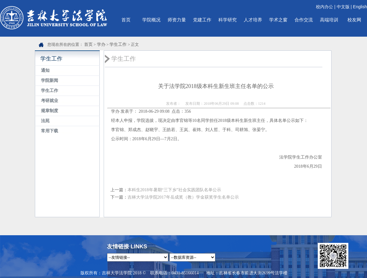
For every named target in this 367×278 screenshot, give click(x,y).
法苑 (45, 121)
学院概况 (151, 19)
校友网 (354, 19)
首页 (126, 19)
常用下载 (49, 131)
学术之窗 (278, 19)
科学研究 (227, 19)
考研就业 (49, 100)
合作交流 (304, 19)
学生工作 (118, 44)
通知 (45, 70)
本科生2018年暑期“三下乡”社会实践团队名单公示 (174, 190)
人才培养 (253, 19)
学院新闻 (49, 80)
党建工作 (202, 19)
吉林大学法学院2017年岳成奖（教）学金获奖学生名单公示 (183, 197)
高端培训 (329, 19)
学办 (101, 44)
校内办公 (324, 6)
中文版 (343, 6)
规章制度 (49, 110)
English (360, 6)
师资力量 (177, 19)
